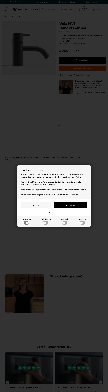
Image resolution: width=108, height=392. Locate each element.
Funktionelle (65, 221)
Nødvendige (26, 221)
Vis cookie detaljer (54, 212)
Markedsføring (45, 221)
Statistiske (82, 221)
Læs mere (74, 195)
